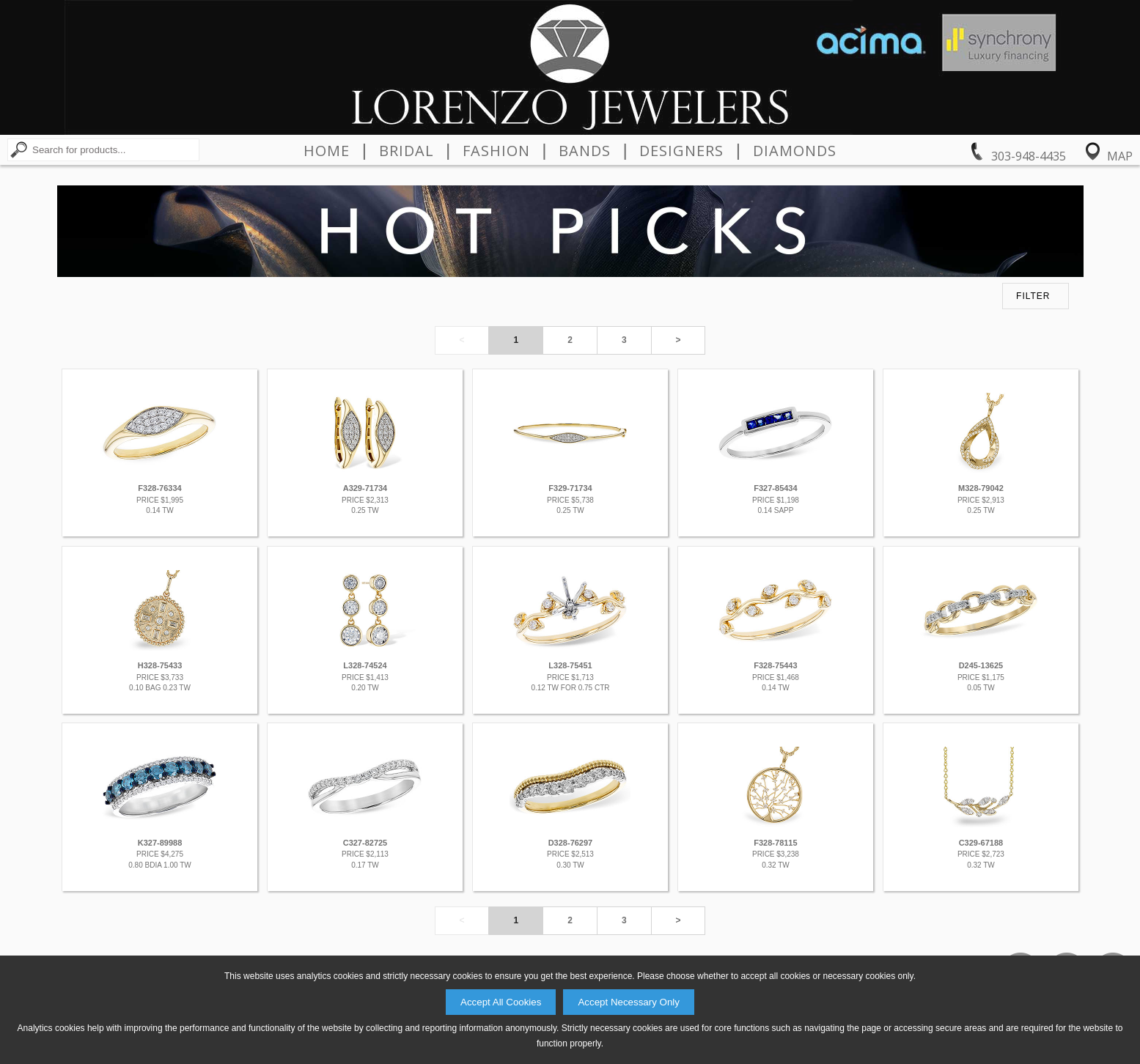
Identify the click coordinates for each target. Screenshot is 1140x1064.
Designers (681, 151)
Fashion (496, 151)
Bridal (406, 151)
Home (327, 151)
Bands (585, 151)
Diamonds (794, 151)
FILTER (1033, 296)
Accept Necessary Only (629, 1002)
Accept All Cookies (500, 1002)
